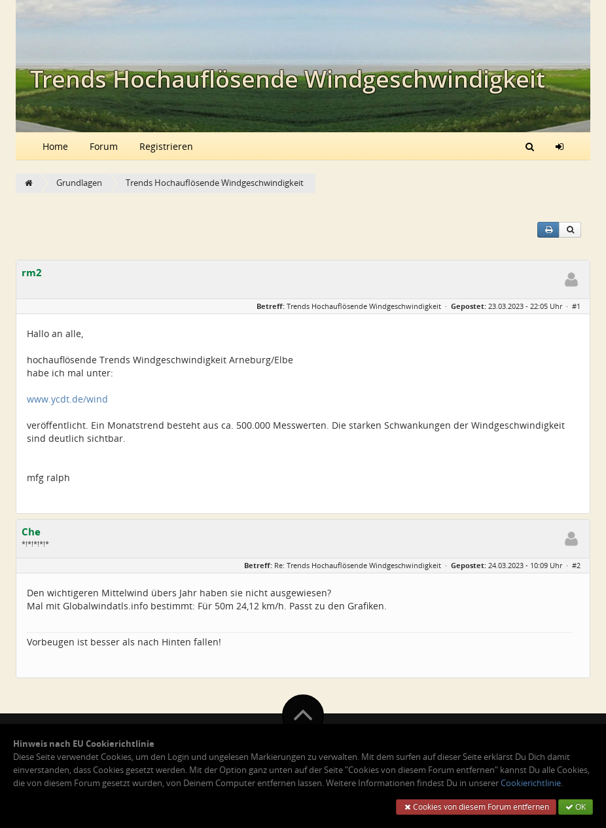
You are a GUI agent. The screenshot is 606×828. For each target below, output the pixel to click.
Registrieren (166, 146)
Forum (104, 146)
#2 (576, 565)
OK (575, 806)
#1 (576, 306)
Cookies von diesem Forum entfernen (476, 806)
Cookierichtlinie (531, 783)
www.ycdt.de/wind (67, 399)
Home (55, 146)
